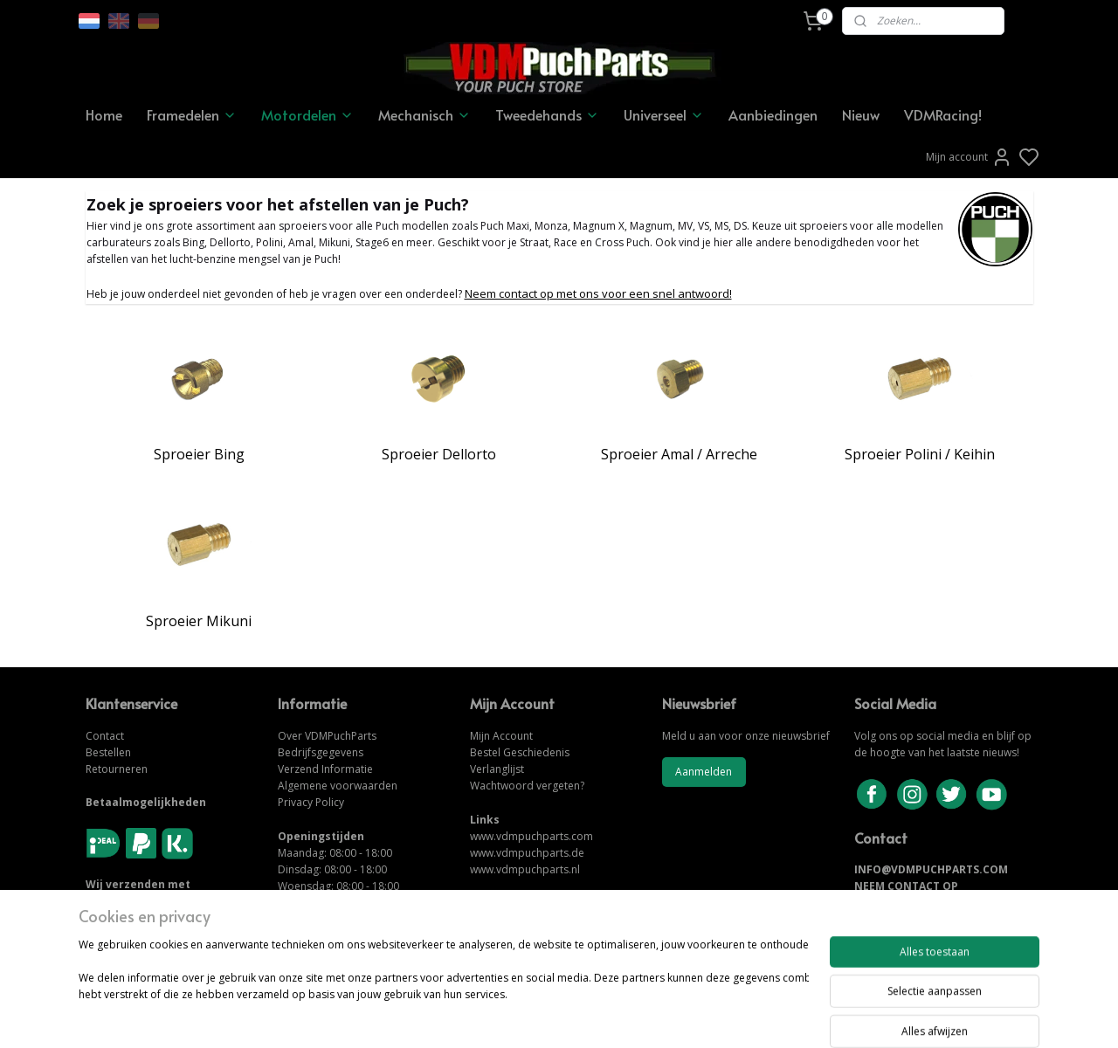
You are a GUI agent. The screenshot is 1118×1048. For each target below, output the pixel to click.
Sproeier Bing (199, 454)
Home (104, 114)
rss (655, 1016)
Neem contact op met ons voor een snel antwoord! (598, 293)
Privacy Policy (311, 802)
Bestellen (108, 752)
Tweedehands (547, 114)
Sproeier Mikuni (199, 621)
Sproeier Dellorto (439, 454)
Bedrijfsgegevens (320, 752)
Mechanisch (424, 114)
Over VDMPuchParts (327, 735)
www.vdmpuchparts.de (527, 852)
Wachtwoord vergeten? (527, 785)
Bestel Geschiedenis (519, 752)
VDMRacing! (943, 114)
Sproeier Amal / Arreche (679, 454)
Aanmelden (703, 771)
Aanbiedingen (773, 114)
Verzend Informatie (325, 769)
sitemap (619, 1016)
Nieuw (861, 114)
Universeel (664, 114)
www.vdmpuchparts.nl (525, 869)
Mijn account (969, 157)
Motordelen (307, 114)
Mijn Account (501, 735)
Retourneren (117, 769)
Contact (105, 735)
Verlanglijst (497, 769)
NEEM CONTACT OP (906, 886)
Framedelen (192, 114)
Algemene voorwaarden (337, 785)
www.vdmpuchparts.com (531, 836)
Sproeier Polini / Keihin (920, 454)
